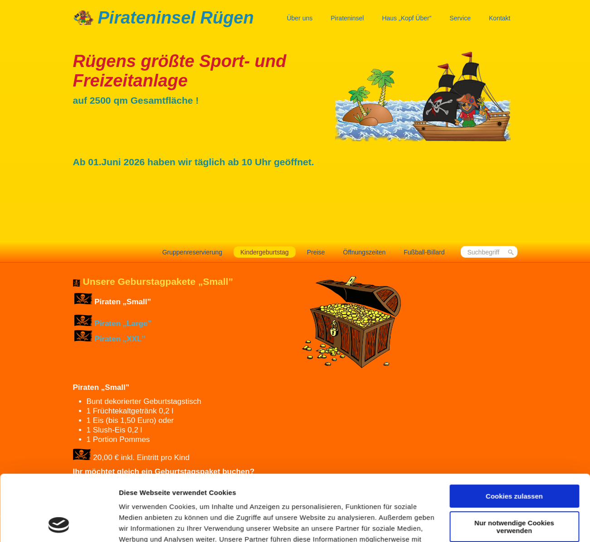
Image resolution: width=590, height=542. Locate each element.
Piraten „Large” (122, 323)
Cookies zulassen (514, 434)
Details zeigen (142, 524)
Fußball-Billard (424, 252)
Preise (316, 252)
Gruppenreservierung (192, 252)
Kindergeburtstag (264, 252)
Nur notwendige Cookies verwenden (514, 464)
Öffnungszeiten (364, 252)
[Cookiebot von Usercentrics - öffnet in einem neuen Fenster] (58, 524)
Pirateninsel (347, 18)
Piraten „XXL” (119, 339)
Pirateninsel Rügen (176, 17)
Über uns (299, 18)
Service (460, 18)
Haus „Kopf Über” (406, 18)
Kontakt (499, 18)
